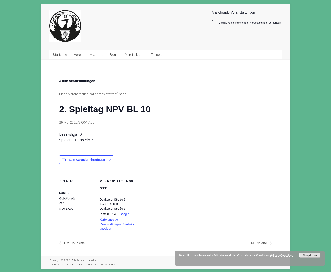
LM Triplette (258, 243)
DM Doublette (74, 243)
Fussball (157, 55)
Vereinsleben (134, 55)
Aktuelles (96, 55)
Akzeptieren (310, 255)
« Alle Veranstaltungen (77, 81)
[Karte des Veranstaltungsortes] (162, 200)
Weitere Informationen (282, 255)
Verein (78, 55)
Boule (114, 55)
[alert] (247, 22)
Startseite (60, 55)
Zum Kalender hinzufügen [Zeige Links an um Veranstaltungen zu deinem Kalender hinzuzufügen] (87, 159)
